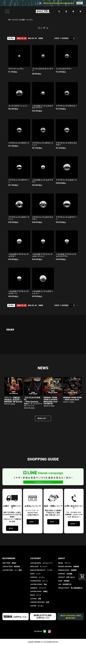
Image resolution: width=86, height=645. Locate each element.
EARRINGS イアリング (38, 588)
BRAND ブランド (64, 563)
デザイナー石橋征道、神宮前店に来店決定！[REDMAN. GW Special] (13, 400)
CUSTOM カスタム (36, 606)
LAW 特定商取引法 (64, 584)
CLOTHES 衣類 (35, 599)
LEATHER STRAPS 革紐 (38, 584)
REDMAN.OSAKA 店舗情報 (67, 570)
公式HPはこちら (20, 617)
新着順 (41, 38)
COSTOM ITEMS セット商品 (12, 570)
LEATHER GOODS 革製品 (38, 591)
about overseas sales (70, 616)
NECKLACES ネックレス (38, 566)
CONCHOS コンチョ (37, 577)
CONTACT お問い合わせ (66, 577)
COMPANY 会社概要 (65, 574)
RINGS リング (35, 574)
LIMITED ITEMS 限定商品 (11, 566)
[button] (77, 38)
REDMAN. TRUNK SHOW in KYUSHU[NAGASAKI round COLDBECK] (50, 401)
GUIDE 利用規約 (64, 581)
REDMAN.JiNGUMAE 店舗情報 (68, 566)
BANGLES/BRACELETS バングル (41, 570)
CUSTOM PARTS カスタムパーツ (41, 563)
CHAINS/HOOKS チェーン (39, 581)
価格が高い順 (32, 38)
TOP (9, 20)
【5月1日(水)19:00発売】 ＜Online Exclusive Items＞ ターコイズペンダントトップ (33, 402)
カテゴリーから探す (18, 20)
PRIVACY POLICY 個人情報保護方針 (70, 588)
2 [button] (73, 38)
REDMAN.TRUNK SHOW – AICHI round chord (72, 399)
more (79, 3)
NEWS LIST (42, 418)
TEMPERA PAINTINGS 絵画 (39, 602)
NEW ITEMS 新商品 (9, 563)
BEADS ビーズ (35, 595)
